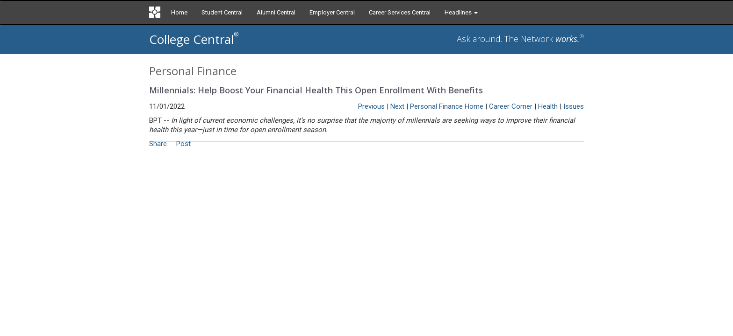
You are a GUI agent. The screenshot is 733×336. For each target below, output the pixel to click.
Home (179, 12)
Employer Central (332, 12)
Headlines (461, 12)
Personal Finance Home (446, 106)
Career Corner (510, 106)
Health (548, 106)
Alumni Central (276, 12)
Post (183, 144)
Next (397, 106)
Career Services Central (400, 12)
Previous (371, 106)
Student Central (222, 12)
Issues (573, 106)
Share (158, 144)
